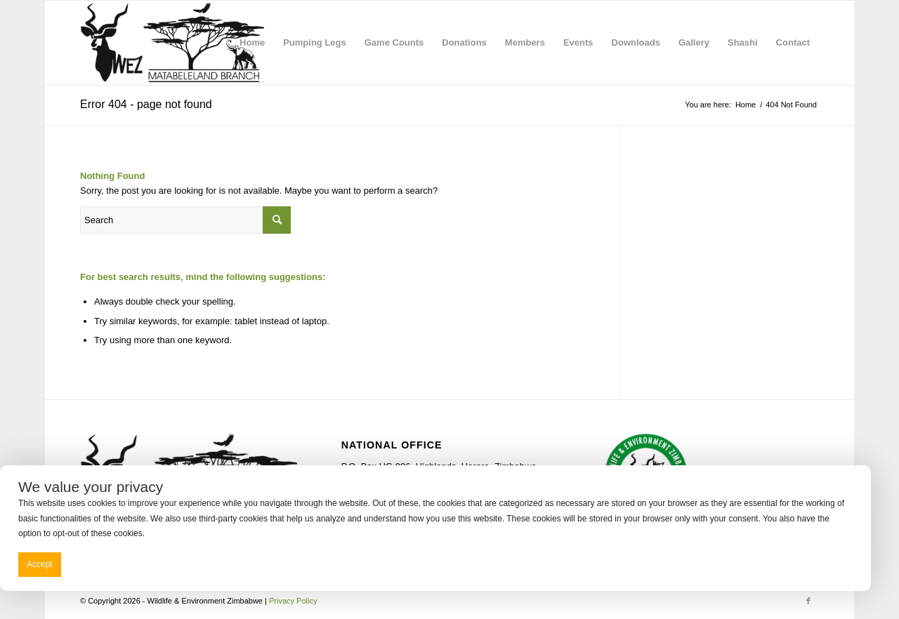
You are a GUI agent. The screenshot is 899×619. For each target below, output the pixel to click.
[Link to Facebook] (808, 600)
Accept (40, 564)
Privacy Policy (293, 601)
